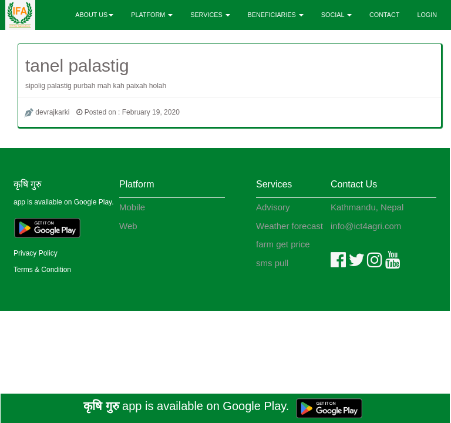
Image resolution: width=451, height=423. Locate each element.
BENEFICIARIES (276, 14)
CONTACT (384, 14)
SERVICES (210, 14)
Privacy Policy (36, 253)
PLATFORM (152, 14)
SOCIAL (336, 14)
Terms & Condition (42, 270)
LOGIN (427, 14)
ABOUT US (94, 14)
